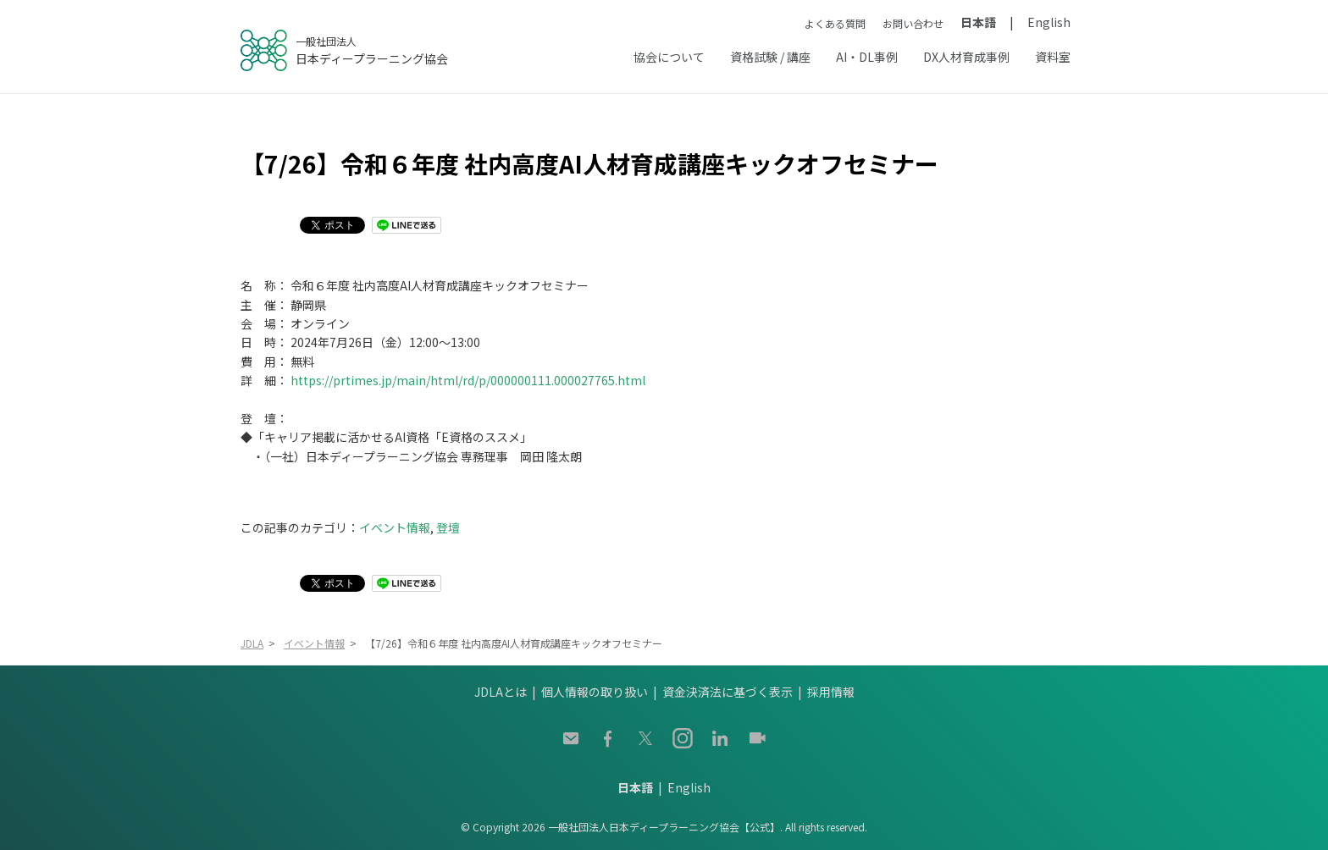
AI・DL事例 (867, 56)
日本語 (978, 22)
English (1049, 22)
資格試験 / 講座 (770, 56)
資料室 (1053, 56)
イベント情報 (394, 527)
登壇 (448, 527)
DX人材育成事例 (966, 56)
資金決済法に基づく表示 (727, 691)
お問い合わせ (913, 23)
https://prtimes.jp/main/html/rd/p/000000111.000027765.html (467, 380)
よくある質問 (835, 23)
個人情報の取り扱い (594, 691)
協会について (669, 56)
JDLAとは (500, 691)
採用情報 (831, 691)
